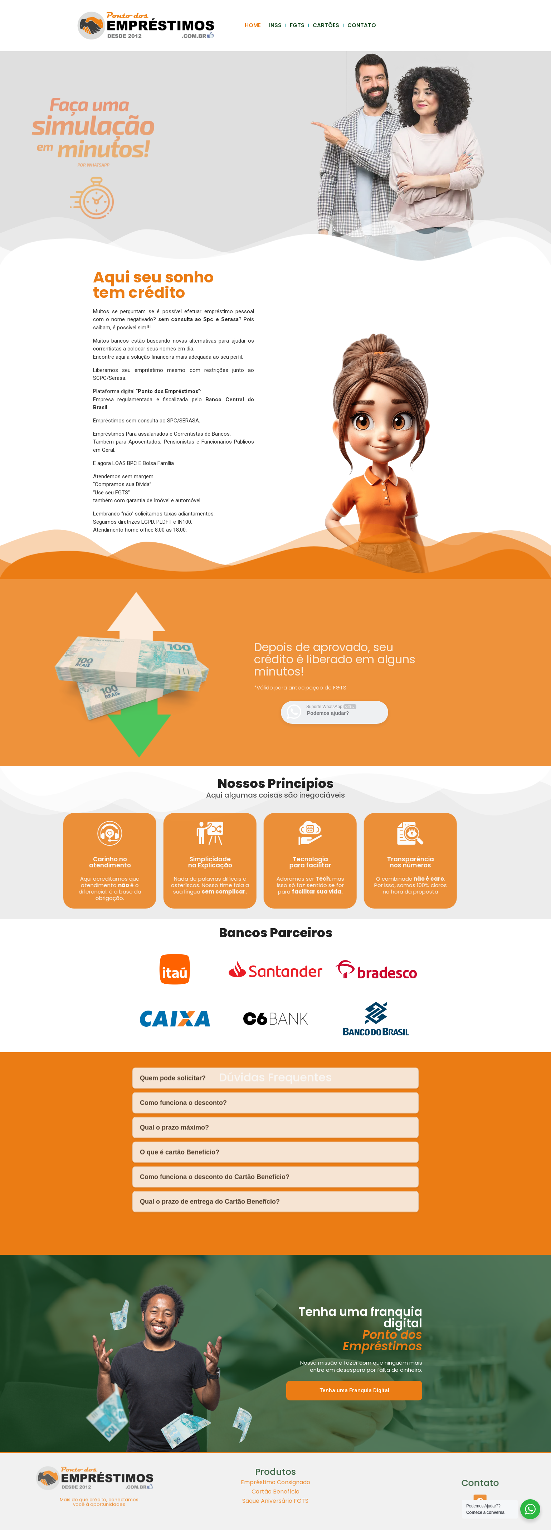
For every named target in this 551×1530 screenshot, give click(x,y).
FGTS (297, 25)
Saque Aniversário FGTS (275, 1471)
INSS (275, 25)
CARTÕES (326, 25)
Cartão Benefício (275, 1462)
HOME (253, 25)
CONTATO (361, 25)
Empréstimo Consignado (275, 1452)
